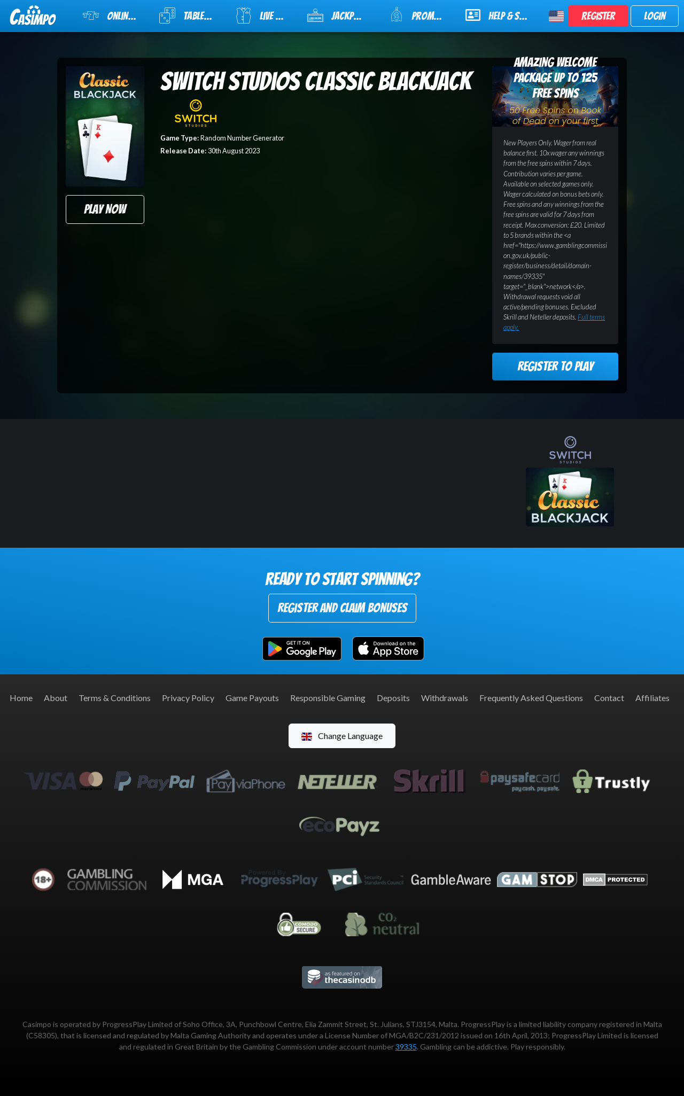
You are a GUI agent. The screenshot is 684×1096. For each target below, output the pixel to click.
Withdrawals (444, 698)
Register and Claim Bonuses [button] (342, 608)
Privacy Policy (188, 698)
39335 (406, 1046)
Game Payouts (252, 698)
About (55, 698)
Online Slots (114, 15)
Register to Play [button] (555, 366)
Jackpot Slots (341, 15)
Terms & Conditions (115, 698)
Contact (609, 698)
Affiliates (652, 698)
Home (21, 698)
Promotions (420, 14)
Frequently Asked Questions (531, 698)
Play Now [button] (105, 209)
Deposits (393, 698)
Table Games (190, 15)
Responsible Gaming (328, 698)
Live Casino (265, 15)
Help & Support (500, 14)
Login (654, 16)
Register (598, 16)
